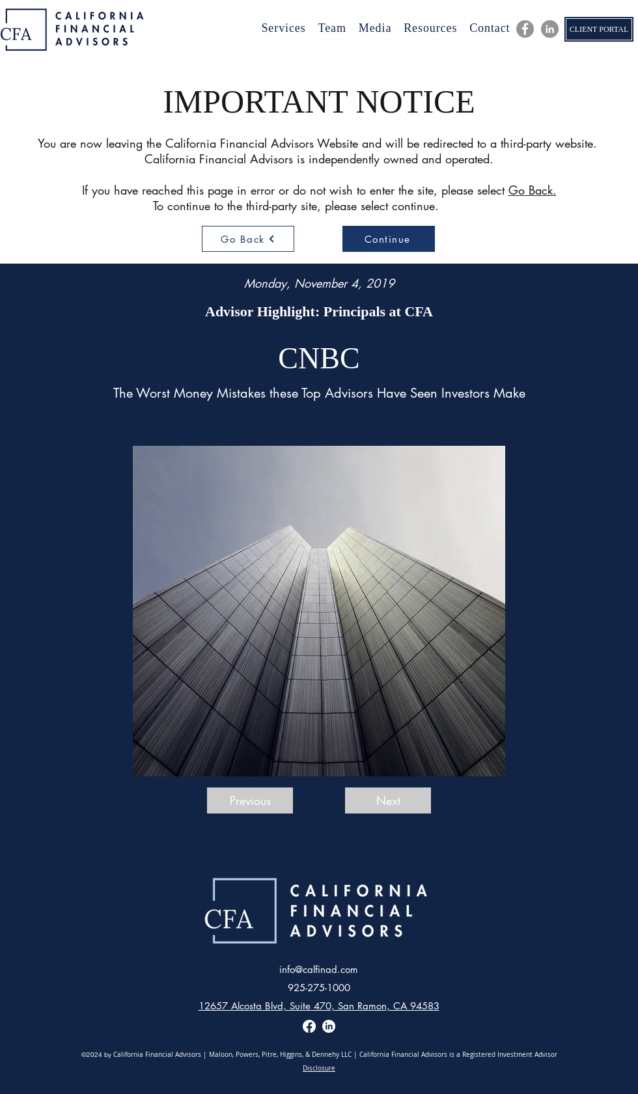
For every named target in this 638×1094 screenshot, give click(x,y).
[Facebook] (309, 1026)
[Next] (388, 800)
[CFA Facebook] (525, 29)
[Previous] (250, 800)
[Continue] (388, 239)
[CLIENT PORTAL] (599, 29)
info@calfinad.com (318, 969)
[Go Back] (248, 239)
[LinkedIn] (550, 29)
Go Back (530, 190)
